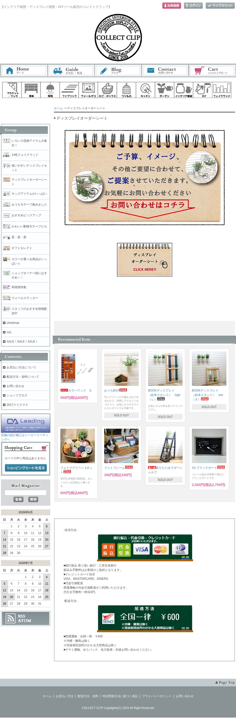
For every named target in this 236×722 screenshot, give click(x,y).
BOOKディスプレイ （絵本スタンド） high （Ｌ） (165, 395)
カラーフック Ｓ (76, 390)
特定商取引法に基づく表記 (120, 696)
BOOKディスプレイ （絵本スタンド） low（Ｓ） (207, 395)
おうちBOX (115, 390)
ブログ (118, 70)
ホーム (24, 70)
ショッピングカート (212, 70)
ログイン (193, 5)
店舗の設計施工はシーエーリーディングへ (25, 435)
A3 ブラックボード (208, 468)
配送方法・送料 (88, 696)
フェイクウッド (222, 90)
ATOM (24, 620)
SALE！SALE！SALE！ (22, 341)
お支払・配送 (71, 70)
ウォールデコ (88, 90)
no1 (9, 332)
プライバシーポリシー (157, 696)
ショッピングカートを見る (26, 468)
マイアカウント (220, 5)
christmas (13, 323)
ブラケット (11, 90)
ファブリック (69, 90)
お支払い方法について (21, 367)
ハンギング (126, 90)
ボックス (107, 90)
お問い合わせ (165, 70)
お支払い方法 (64, 696)
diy (202, 90)
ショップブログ (17, 395)
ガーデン (164, 90)
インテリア (183, 90)
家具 (31, 90)
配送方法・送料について (23, 376)
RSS (21, 616)
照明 (50, 90)
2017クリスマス (17, 405)
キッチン (145, 90)
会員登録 (171, 5)
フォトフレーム (118, 468)
